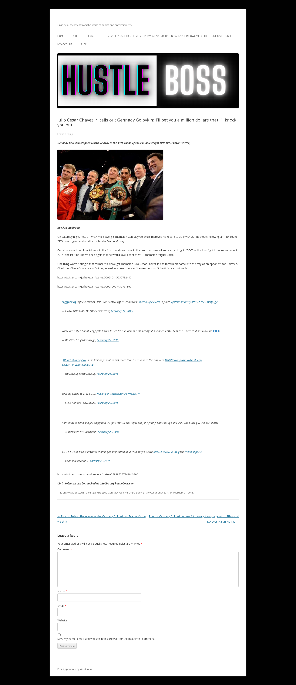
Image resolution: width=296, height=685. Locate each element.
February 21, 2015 (108, 373)
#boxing (101, 393)
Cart (74, 36)
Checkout (92, 36)
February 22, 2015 (122, 311)
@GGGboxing (173, 360)
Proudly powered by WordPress (74, 669)
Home (60, 36)
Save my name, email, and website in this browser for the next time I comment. (106, 638)
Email (61, 605)
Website (62, 620)
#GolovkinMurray (191, 360)
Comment (64, 549)
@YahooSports (193, 452)
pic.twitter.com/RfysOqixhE (77, 364)
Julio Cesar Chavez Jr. (157, 492)
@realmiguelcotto (149, 302)
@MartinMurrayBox (74, 360)
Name (62, 591)
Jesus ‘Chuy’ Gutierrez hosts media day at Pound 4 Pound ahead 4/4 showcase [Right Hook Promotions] (168, 36)
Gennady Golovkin (118, 492)
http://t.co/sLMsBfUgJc (204, 302)
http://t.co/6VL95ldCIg (166, 452)
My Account (64, 44)
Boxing (90, 492)
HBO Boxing (137, 492)
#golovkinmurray (180, 302)
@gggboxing (69, 302)
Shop (84, 44)
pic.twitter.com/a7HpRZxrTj (123, 393)
